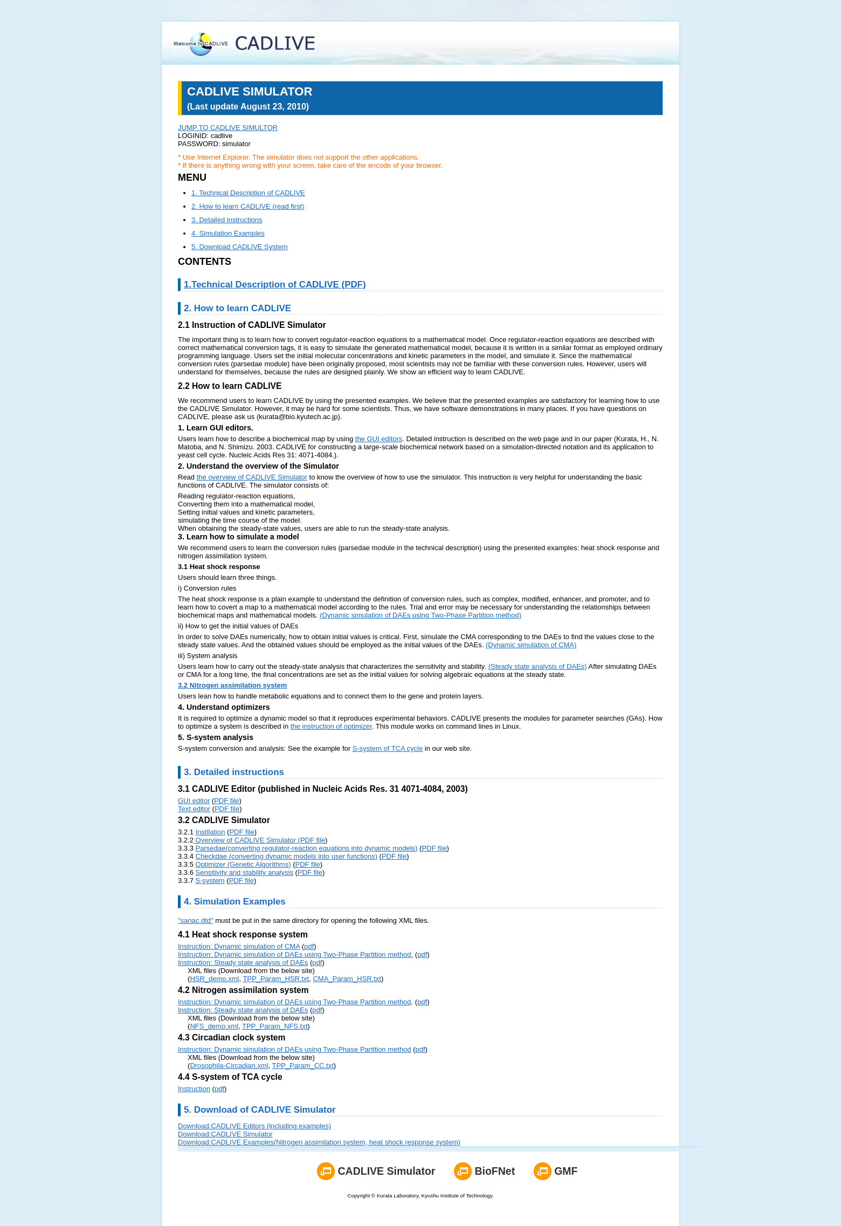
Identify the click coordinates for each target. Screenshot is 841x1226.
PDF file (226, 801)
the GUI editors (378, 439)
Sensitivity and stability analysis (244, 872)
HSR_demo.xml (214, 979)
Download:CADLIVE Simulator (225, 1134)
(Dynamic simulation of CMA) (531, 645)
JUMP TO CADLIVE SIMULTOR (228, 128)
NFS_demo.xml (214, 1026)
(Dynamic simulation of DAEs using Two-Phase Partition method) (420, 615)
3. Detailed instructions (227, 220)
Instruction (194, 1089)
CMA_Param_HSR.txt (347, 979)
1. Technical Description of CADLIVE (248, 193)
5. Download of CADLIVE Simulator (260, 1110)
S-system (210, 880)
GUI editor (194, 801)
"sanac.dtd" (195, 920)
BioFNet (494, 1171)
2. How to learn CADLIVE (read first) (248, 206)
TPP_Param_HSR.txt (276, 979)
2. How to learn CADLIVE (237, 308)
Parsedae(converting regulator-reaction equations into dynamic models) (307, 848)
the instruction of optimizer (331, 726)
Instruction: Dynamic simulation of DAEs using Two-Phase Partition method (294, 1002)
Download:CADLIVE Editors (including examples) (254, 1126)
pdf (309, 946)
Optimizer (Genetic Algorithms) (243, 864)
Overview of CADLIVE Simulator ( (247, 840)
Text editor (194, 809)
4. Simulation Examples (228, 233)
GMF (565, 1171)
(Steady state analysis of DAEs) (537, 666)
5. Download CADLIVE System (239, 247)
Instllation (210, 832)
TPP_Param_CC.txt (303, 1065)
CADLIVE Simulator (386, 1171)
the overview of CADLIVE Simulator (252, 477)
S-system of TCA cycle (388, 748)
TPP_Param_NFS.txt (274, 1026)
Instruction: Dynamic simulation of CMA (239, 946)
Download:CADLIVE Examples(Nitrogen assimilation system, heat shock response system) (319, 1142)
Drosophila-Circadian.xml (229, 1065)
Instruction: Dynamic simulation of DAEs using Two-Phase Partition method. (295, 954)
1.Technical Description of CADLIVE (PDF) (275, 284)
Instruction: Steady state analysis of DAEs (243, 962)
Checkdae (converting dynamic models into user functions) (286, 856)
